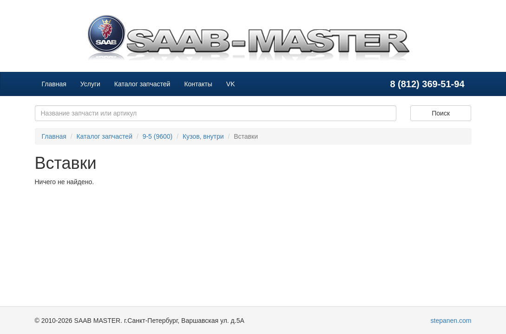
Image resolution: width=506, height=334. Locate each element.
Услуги (90, 84)
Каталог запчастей (142, 84)
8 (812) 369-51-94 (427, 84)
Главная (54, 84)
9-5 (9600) (158, 136)
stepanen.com (451, 320)
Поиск (441, 113)
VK (230, 84)
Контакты (198, 84)
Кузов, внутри (203, 136)
